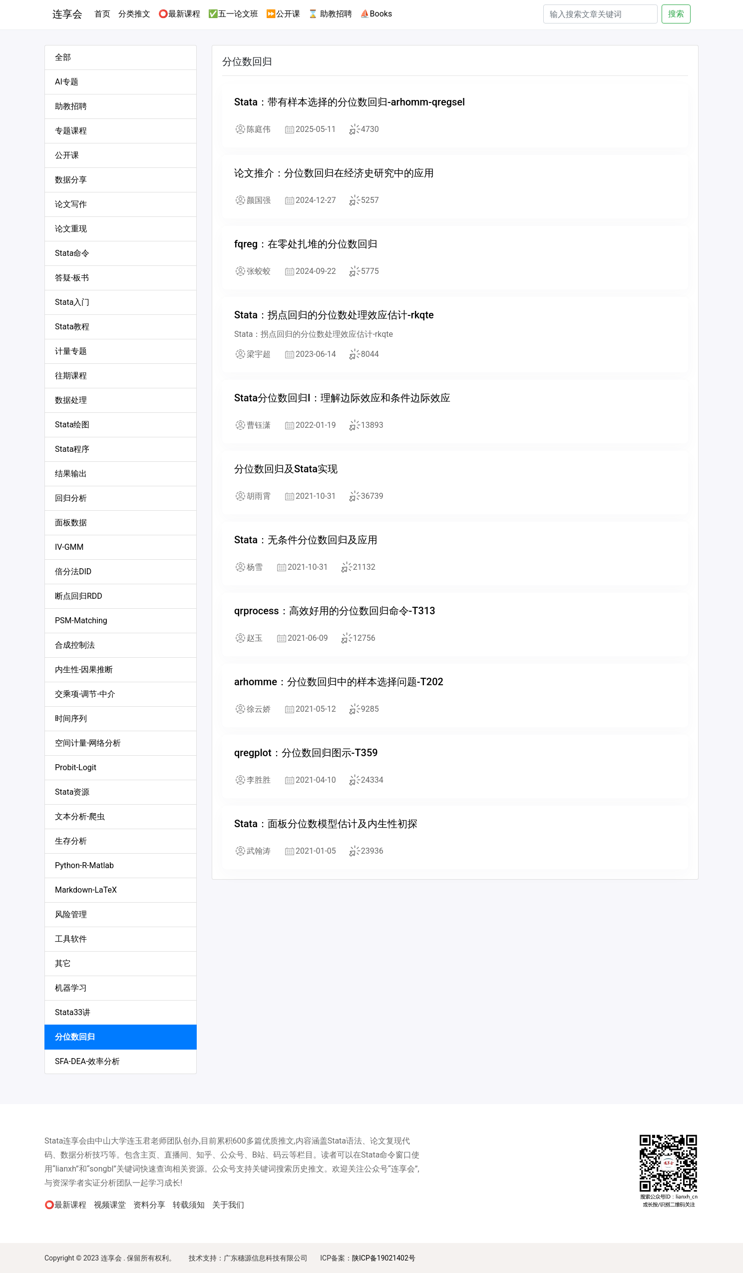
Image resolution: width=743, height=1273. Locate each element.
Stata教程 (72, 326)
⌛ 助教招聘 (330, 13)
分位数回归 (75, 1037)
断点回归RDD (78, 596)
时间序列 (71, 718)
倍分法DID (73, 571)
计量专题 (71, 351)
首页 (104, 12)
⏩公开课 (283, 13)
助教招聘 (71, 106)
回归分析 (71, 498)
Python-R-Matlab (84, 865)
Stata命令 (72, 253)
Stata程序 (72, 449)
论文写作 (71, 204)
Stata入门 (72, 302)
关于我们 (228, 1205)
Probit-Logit (75, 767)
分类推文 (134, 13)
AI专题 (66, 81)
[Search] (600, 13)
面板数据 (71, 522)
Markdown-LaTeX (86, 890)
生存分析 (71, 841)
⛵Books (376, 13)
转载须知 (189, 1205)
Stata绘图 (72, 424)
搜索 (676, 13)
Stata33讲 (72, 1012)
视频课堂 (110, 1205)
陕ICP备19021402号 (383, 1258)
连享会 (67, 14)
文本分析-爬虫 (80, 816)
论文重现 (71, 228)
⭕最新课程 (179, 13)
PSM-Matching (81, 620)
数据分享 (71, 179)
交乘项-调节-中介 (85, 694)
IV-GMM (69, 547)
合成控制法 (75, 645)
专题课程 (71, 130)
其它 (63, 963)
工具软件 (71, 939)
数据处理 (71, 400)
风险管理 (71, 914)
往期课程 (71, 375)
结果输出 (71, 473)
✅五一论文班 (233, 13)
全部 (63, 57)
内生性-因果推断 (84, 669)
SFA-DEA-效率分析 (87, 1061)
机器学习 (71, 988)
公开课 (67, 155)
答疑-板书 (72, 277)
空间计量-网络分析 (88, 743)
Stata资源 (72, 792)
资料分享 (149, 1205)
